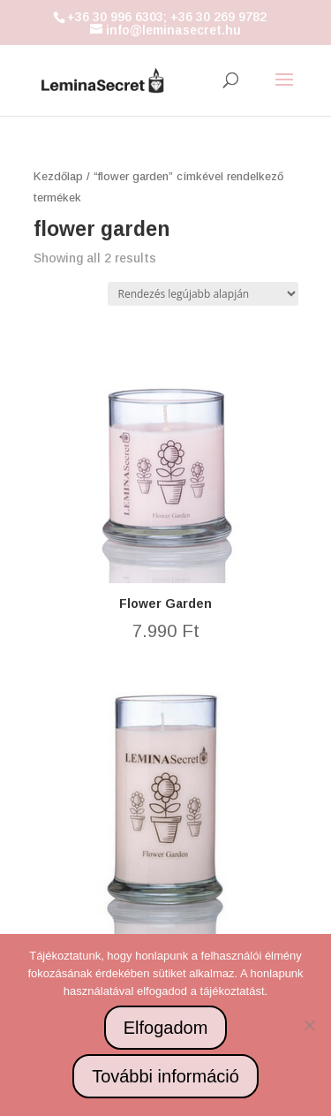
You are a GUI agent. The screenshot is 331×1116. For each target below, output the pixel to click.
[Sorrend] (203, 294)
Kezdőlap (58, 176)
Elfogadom (166, 1027)
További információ (165, 1076)
